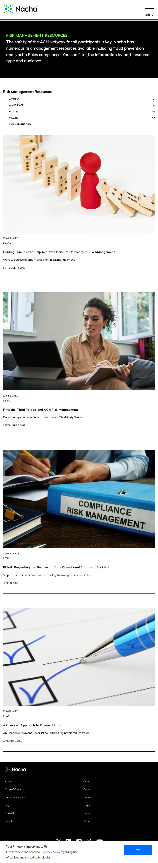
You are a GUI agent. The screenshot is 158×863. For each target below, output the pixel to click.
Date (14, 117)
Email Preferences (14, 797)
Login (87, 805)
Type (14, 111)
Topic (15, 99)
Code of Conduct (14, 789)
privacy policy (51, 852)
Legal (8, 805)
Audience (17, 105)
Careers (88, 781)
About (8, 781)
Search (9, 821)
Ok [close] (138, 850)
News (86, 812)
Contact (88, 789)
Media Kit (10, 812)
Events (87, 797)
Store (86, 821)
